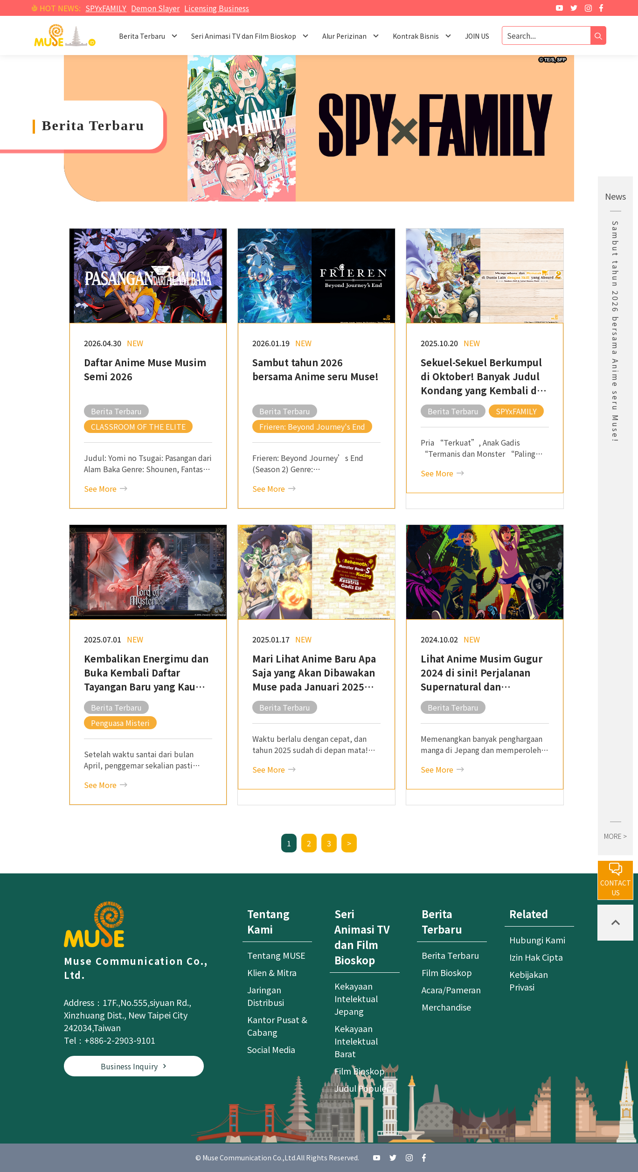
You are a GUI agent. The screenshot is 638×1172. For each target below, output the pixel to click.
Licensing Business (216, 8)
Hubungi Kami (537, 940)
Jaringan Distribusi (265, 996)
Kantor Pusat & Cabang (277, 1025)
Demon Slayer (155, 8)
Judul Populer (361, 1088)
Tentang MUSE (276, 955)
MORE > (615, 836)
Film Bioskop (359, 1071)
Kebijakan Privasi (528, 980)
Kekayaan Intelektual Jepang (356, 998)
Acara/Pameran (451, 990)
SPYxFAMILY (105, 8)
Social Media (271, 1049)
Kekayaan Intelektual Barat (356, 1041)
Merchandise (446, 1007)
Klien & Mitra (272, 972)
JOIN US (477, 36)
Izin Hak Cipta (536, 957)
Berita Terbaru (450, 955)
